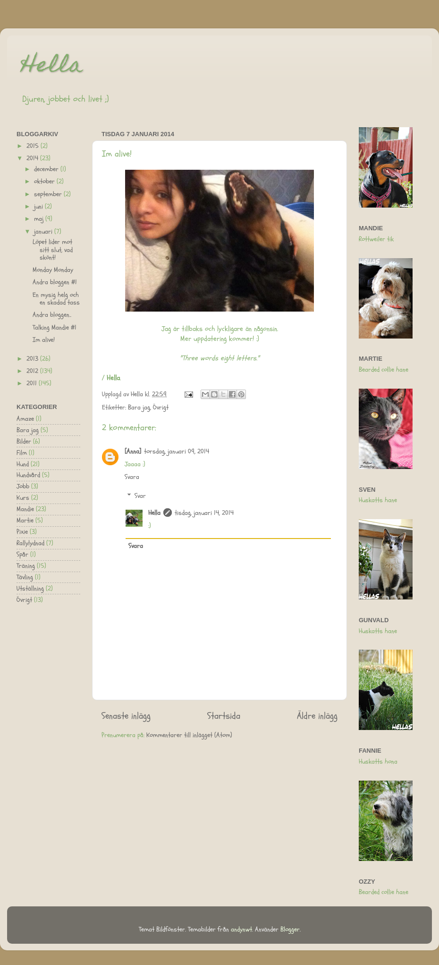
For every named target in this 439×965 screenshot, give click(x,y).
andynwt (241, 929)
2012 (33, 371)
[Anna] (133, 451)
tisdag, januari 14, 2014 (204, 513)
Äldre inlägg (317, 716)
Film (22, 453)
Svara (132, 477)
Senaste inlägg (126, 716)
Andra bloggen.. (52, 315)
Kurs (23, 498)
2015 (33, 146)
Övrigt (161, 407)
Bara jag (139, 407)
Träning (26, 566)
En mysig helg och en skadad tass (56, 299)
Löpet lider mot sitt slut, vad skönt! (53, 249)
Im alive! (44, 340)
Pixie (22, 532)
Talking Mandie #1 (54, 327)
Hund (23, 464)
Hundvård (28, 475)
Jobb (23, 486)
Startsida (223, 716)
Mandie (25, 509)
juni (39, 206)
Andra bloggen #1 (55, 282)
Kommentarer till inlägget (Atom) (189, 735)
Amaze (25, 419)
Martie (25, 520)
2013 (33, 359)
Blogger (290, 929)
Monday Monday (53, 270)
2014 (33, 158)
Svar (140, 496)
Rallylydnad (30, 543)
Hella (52, 67)
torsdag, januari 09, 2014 (176, 451)
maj (39, 219)
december (47, 169)
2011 (32, 383)
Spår (22, 554)
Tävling (25, 577)
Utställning (30, 588)
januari (44, 231)
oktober (45, 181)
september (49, 194)
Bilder (24, 441)
